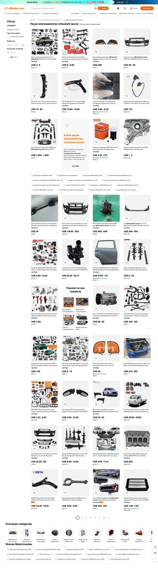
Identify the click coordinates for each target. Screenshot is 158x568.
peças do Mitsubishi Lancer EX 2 (98, 549)
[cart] (125, 9)
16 (104, 517)
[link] (155, 547)
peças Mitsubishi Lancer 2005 (125, 190)
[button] (95, 8)
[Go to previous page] (73, 518)
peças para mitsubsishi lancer (42, 175)
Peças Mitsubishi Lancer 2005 (118, 559)
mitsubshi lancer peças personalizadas (71, 190)
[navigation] (17, 269)
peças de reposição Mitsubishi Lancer (48, 549)
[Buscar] (103, 8)
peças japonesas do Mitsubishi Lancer (99, 554)
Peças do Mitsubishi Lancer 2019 (99, 190)
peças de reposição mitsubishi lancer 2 (68, 554)
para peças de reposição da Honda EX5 (20, 554)
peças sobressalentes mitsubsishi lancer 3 (128, 549)
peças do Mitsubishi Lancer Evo (42, 190)
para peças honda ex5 (43, 559)
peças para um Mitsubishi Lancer (100, 185)
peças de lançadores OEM (74, 549)
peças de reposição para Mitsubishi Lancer (116, 180)
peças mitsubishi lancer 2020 (74, 185)
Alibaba (32, 20)
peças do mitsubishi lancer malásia (19, 559)
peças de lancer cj (44, 554)
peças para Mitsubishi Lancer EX (127, 185)
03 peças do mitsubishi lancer (65, 559)
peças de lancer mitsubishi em (67, 175)
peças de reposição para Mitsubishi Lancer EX (47, 180)
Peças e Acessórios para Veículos (50, 20)
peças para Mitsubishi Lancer (92, 175)
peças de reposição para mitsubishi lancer (46, 185)
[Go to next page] (108, 518)
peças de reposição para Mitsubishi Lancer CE (82, 180)
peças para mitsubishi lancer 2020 (19, 549)
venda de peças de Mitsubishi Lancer (119, 175)
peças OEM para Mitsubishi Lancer (128, 554)
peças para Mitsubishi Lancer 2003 (92, 559)
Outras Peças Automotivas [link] (74, 20)
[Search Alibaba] (61, 8)
